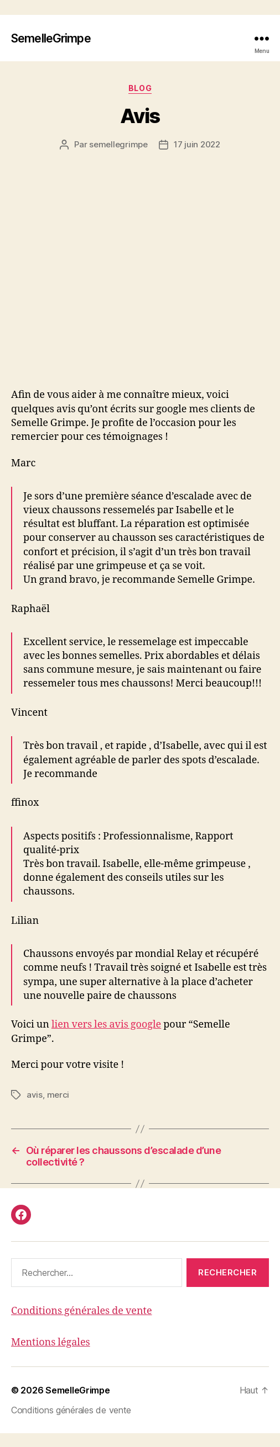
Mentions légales (50, 1356)
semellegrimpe (120, 144)
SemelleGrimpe (50, 38)
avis (34, 1108)
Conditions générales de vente (82, 1324)
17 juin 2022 (194, 144)
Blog (140, 87)
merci (55, 1108)
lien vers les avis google (107, 1038)
